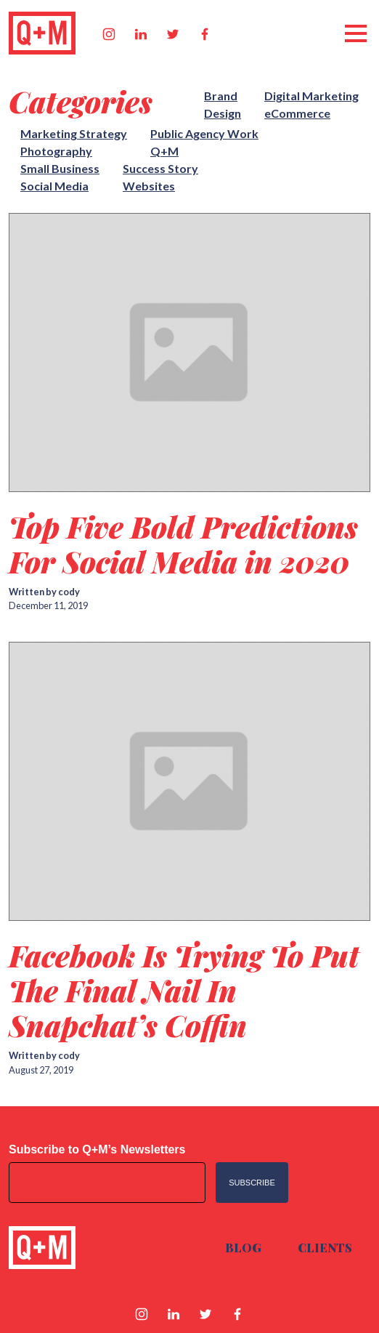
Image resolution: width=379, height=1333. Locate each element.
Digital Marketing (311, 95)
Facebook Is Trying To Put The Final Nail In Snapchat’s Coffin (184, 990)
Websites (149, 186)
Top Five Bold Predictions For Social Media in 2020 (183, 544)
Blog (243, 1247)
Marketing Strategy (73, 133)
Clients (325, 1247)
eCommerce (297, 113)
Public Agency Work (204, 133)
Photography (56, 151)
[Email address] (107, 1182)
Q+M (164, 151)
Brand (220, 95)
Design (222, 113)
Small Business (59, 168)
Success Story (160, 168)
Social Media (54, 186)
